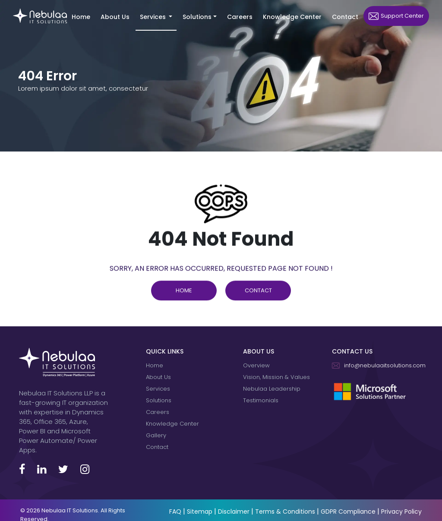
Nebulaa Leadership (271, 389)
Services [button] (153, 17)
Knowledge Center (292, 17)
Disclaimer (233, 511)
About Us (115, 17)
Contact (345, 17)
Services (158, 389)
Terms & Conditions (285, 511)
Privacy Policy (401, 511)
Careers (240, 17)
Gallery (156, 435)
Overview (256, 365)
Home (81, 17)
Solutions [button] (197, 17)
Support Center (396, 16)
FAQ (175, 511)
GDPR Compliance (348, 511)
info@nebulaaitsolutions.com (372, 365)
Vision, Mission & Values (276, 377)
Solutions (158, 400)
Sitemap (199, 511)
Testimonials (260, 400)
